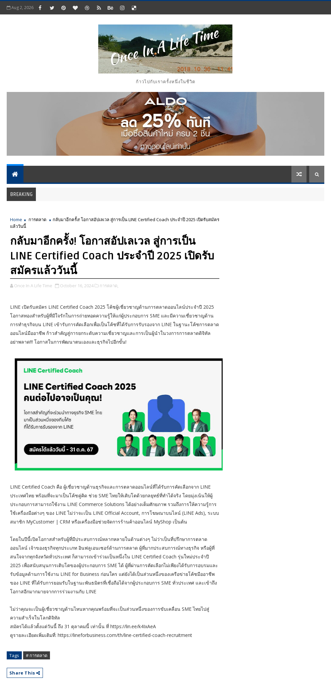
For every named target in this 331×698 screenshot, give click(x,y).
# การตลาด (36, 655)
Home (16, 219)
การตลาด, (109, 286)
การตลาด (37, 219)
